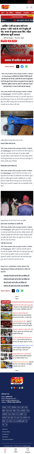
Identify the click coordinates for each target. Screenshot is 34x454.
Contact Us (5, 434)
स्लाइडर (14, 41)
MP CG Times (27, 446)
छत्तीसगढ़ (3, 41)
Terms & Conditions (7, 439)
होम (2, 13)
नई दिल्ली (18, 13)
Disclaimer (5, 437)
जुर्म (9, 41)
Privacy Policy (6, 432)
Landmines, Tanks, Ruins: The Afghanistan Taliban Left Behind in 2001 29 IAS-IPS (15, 269)
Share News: (9, 67)
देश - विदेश (9, 13)
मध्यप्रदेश (26, 13)
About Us (4, 429)
